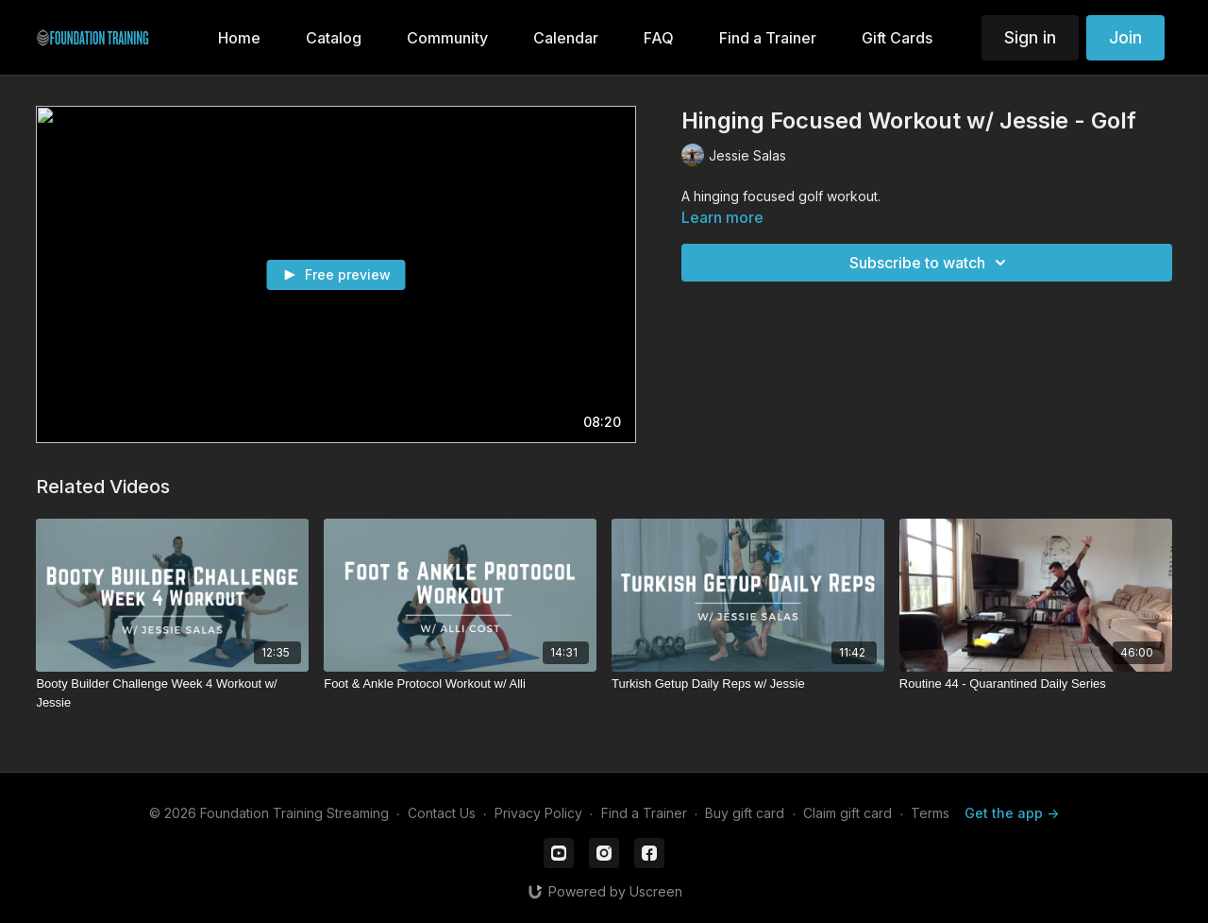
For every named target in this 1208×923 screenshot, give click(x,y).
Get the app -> (1012, 813)
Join (1125, 37)
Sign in (1030, 37)
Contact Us (442, 813)
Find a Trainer (644, 813)
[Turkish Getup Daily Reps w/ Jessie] (748, 684)
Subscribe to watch (930, 262)
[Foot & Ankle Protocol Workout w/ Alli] (460, 684)
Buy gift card (744, 813)
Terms (930, 813)
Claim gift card (847, 813)
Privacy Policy (538, 813)
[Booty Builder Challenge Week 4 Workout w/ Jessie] (172, 693)
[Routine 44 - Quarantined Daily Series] (1035, 684)
